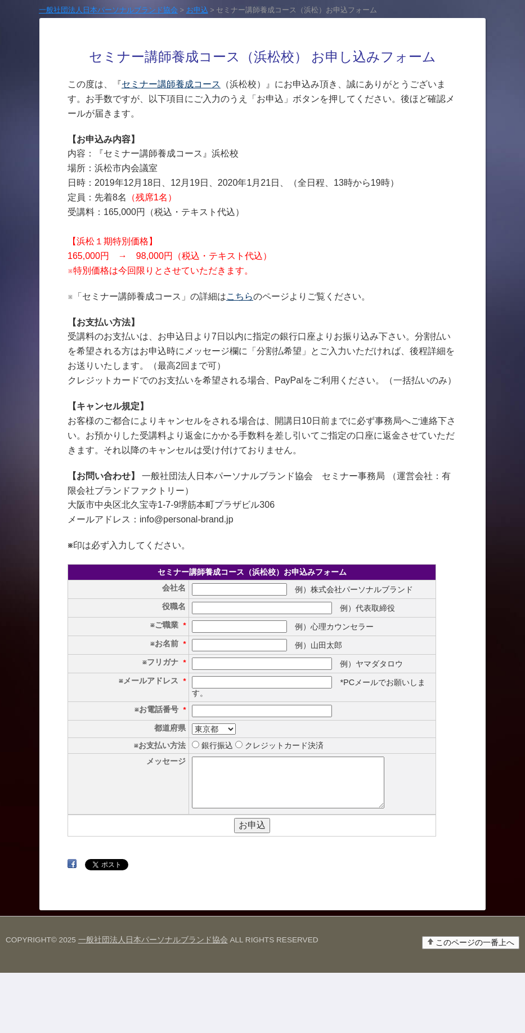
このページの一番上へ (475, 1003)
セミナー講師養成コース (171, 84)
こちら (239, 296)
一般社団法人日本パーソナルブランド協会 (153, 1000)
